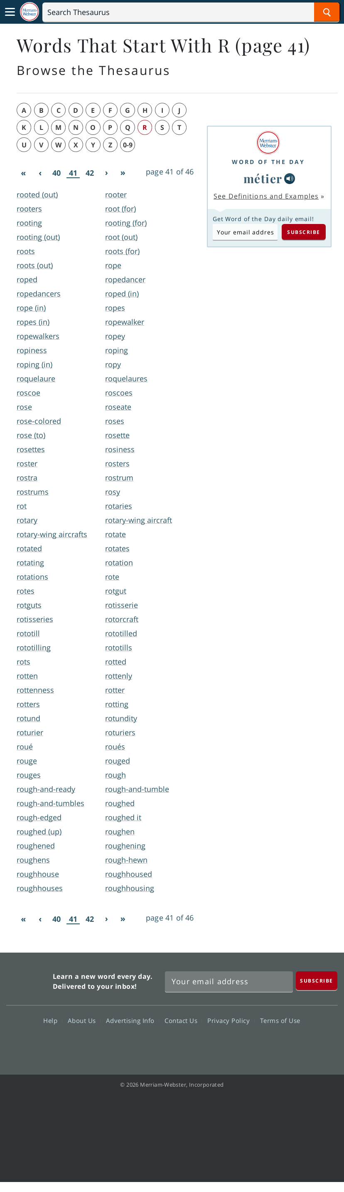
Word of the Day (268, 162)
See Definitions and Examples (266, 196)
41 (73, 173)
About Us (84, 1020)
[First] (23, 173)
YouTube (186, 1044)
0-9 (128, 144)
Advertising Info (132, 1020)
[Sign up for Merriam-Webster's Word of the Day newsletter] (229, 981)
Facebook (127, 1044)
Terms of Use (280, 1020)
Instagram (216, 1044)
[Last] (123, 173)
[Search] (190, 12)
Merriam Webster (28, 979)
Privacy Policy (230, 1020)
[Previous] (40, 173)
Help (52, 1020)
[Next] (106, 173)
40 (56, 172)
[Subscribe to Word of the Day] (245, 232)
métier (263, 178)
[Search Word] (326, 12)
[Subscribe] (316, 980)
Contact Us (183, 1020)
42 (90, 172)
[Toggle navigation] (10, 12)
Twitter (157, 1044)
